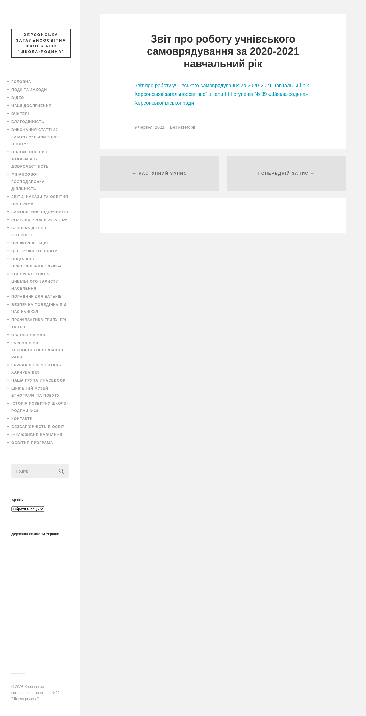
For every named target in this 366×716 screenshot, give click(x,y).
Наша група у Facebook (38, 380)
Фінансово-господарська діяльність (28, 181)
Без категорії (182, 127)
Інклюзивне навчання (37, 435)
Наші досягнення (31, 106)
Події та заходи (29, 90)
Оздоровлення (28, 335)
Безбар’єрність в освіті (38, 427)
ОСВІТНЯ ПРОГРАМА (32, 443)
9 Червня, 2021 (149, 127)
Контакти (22, 419)
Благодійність (27, 122)
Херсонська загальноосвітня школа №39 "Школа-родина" (35, 693)
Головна (21, 82)
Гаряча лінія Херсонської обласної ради (37, 350)
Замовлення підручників (39, 212)
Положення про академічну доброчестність (30, 159)
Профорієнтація (29, 243)
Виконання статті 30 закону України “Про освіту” (34, 137)
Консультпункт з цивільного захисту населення (34, 281)
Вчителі (20, 114)
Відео (17, 98)
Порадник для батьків (36, 297)
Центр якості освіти (34, 251)
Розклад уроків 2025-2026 (39, 220)
